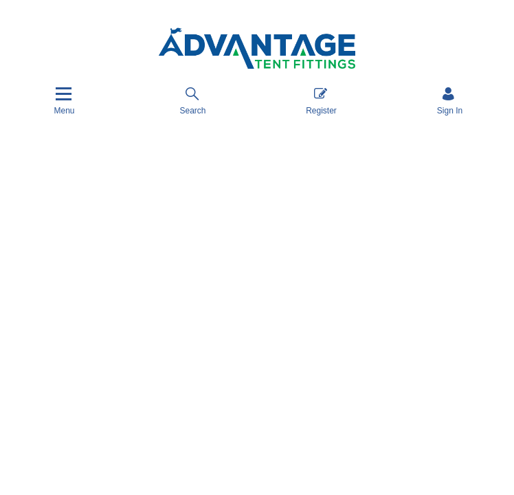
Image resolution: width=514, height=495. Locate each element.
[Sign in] (449, 101)
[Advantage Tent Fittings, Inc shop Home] (257, 49)
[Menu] (64, 101)
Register (321, 101)
